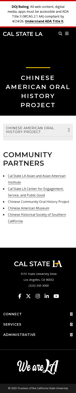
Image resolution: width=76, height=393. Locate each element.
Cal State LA (23, 34)
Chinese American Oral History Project (30, 130)
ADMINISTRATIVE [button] (38, 335)
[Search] (60, 33)
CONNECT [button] (38, 314)
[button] (67, 33)
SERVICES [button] (38, 325)
